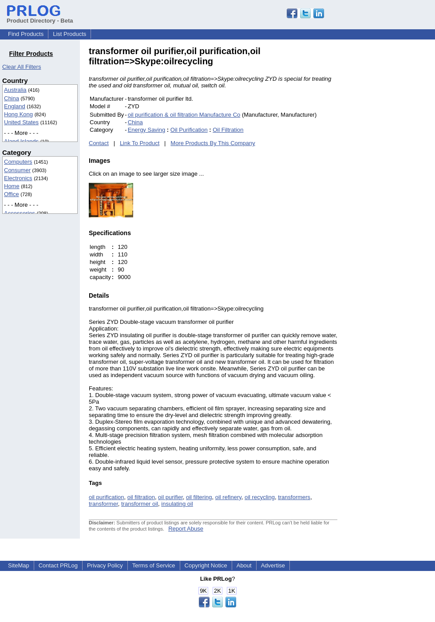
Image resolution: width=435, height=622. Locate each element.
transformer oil (139, 503)
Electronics (18, 178)
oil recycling (260, 497)
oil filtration (141, 497)
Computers (18, 161)
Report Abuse (185, 528)
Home (12, 186)
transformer (103, 503)
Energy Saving (147, 129)
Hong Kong (18, 114)
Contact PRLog (58, 565)
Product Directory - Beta (40, 17)
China (11, 98)
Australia (15, 90)
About (244, 565)
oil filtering (199, 497)
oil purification (106, 497)
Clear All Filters (21, 66)
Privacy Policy (105, 565)
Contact (99, 143)
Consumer (17, 170)
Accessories (19, 213)
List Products (69, 34)
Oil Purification (189, 129)
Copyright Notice (206, 565)
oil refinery (228, 497)
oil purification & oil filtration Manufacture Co (184, 114)
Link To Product (139, 143)
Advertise (273, 565)
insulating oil (177, 503)
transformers (294, 497)
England (14, 106)
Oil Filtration (228, 129)
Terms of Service (153, 565)
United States (21, 122)
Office (11, 194)
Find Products (26, 34)
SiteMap (18, 565)
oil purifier (170, 497)
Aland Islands (21, 141)
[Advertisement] (397, 179)
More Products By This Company (212, 143)
